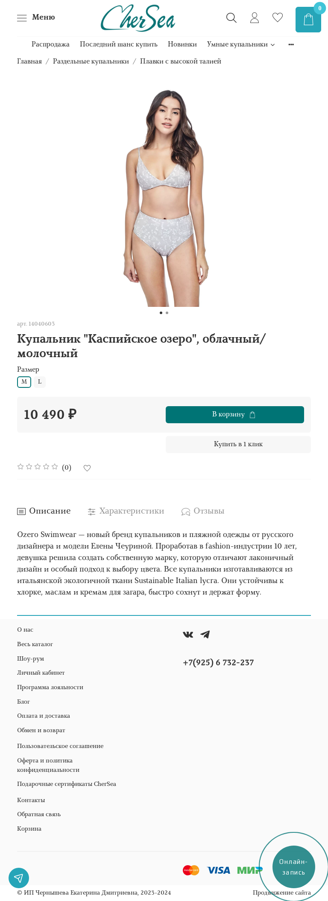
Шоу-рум (30, 659)
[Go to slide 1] (161, 313)
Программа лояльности (50, 687)
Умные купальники (241, 44)
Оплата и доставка (43, 716)
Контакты (31, 800)
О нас (25, 630)
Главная (29, 61)
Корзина (29, 829)
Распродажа (51, 44)
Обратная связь (39, 814)
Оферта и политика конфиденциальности (48, 766)
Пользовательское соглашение (60, 746)
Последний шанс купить (119, 44)
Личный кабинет (41, 673)
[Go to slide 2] (167, 313)
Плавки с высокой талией (180, 61)
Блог (23, 702)
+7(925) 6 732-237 (218, 662)
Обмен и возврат (41, 731)
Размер (28, 370)
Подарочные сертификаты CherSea (66, 784)
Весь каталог (35, 644)
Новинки (182, 44)
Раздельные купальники (91, 61)
